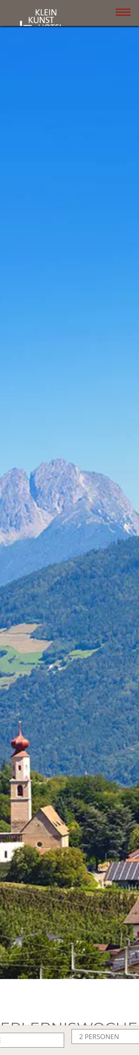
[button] (69, 490)
